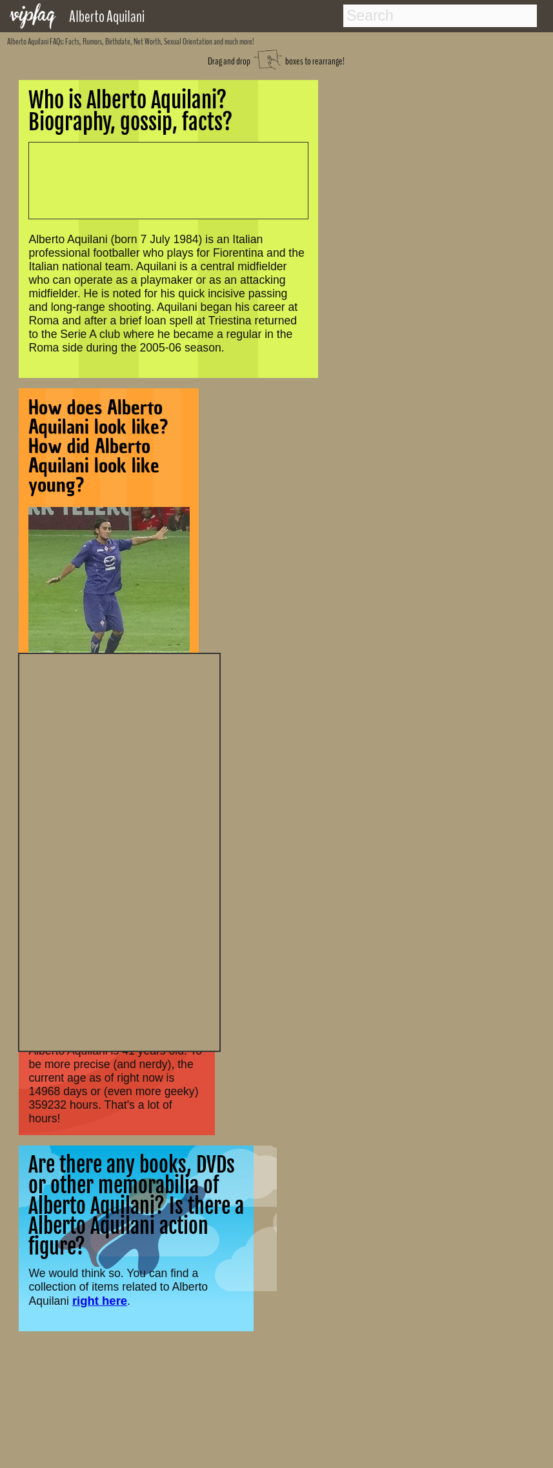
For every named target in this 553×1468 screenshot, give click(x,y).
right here (99, 1300)
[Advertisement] (119, 850)
